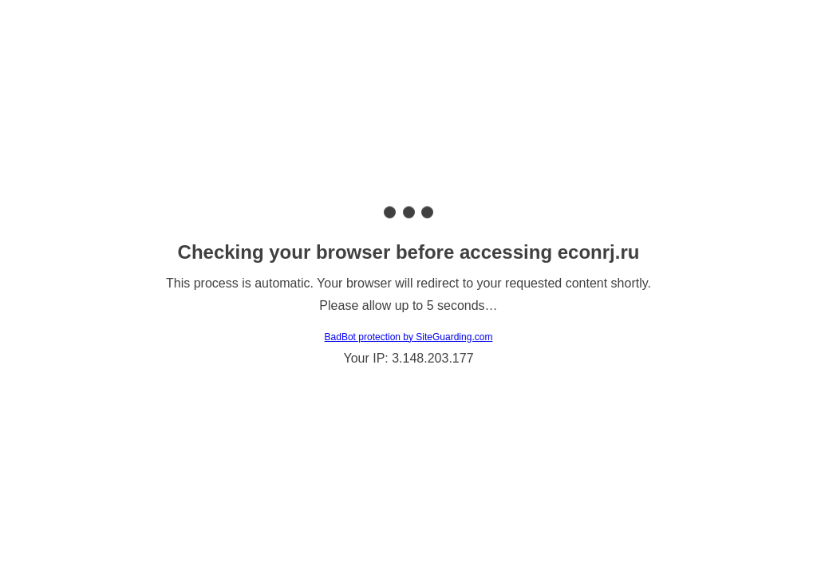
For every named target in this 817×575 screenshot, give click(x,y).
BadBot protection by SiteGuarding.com (409, 337)
